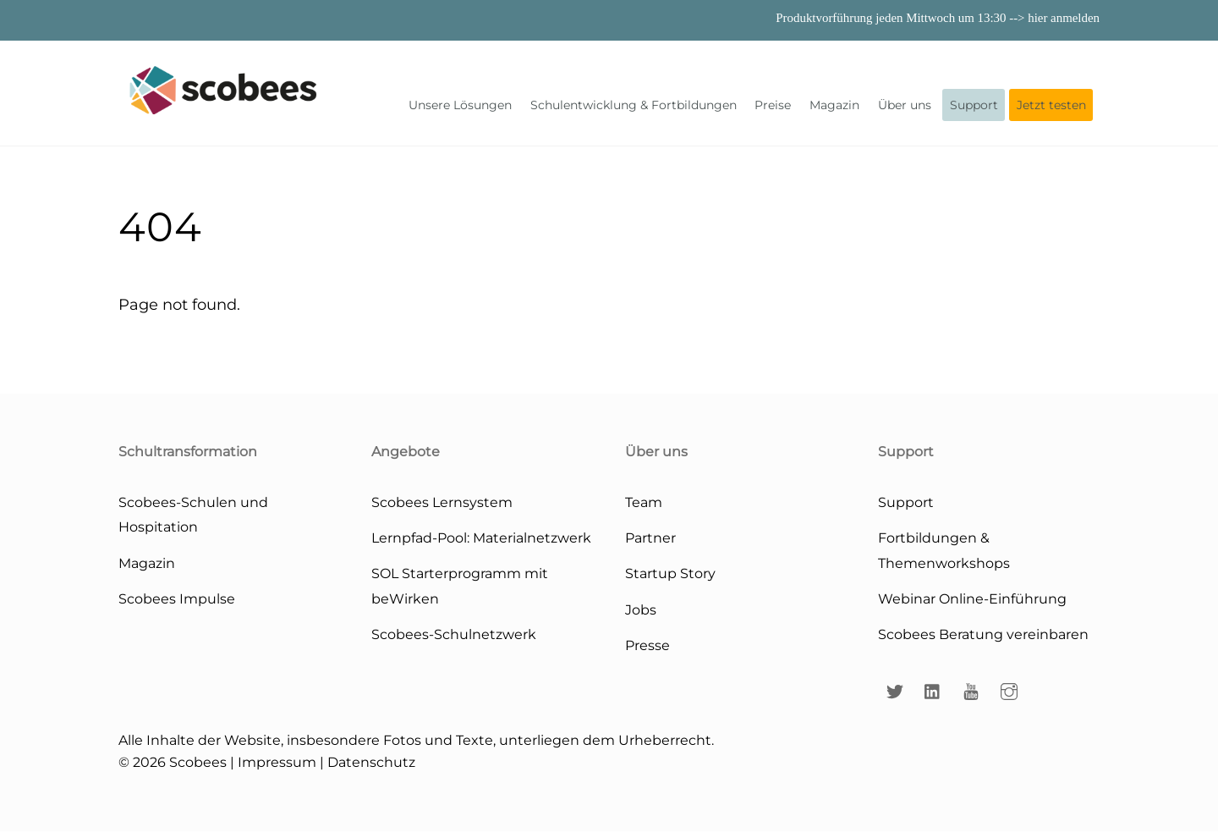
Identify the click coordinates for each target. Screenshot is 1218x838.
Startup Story (670, 579)
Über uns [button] (904, 108)
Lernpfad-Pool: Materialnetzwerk (481, 544)
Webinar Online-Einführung (972, 605)
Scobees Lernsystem (442, 508)
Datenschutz (371, 768)
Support (974, 108)
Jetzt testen (1051, 108)
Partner (650, 544)
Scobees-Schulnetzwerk (453, 640)
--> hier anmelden (1054, 18)
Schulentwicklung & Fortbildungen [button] (633, 108)
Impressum (277, 768)
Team (643, 508)
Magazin (834, 108)
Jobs (640, 616)
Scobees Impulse (176, 605)
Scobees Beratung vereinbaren (983, 640)
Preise (772, 108)
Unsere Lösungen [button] (460, 108)
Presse (647, 651)
